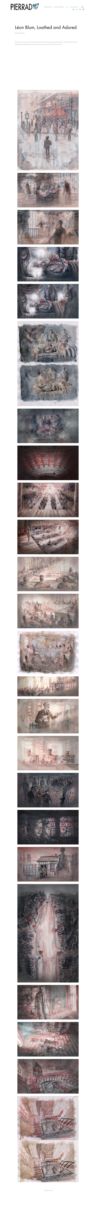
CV (67, 7)
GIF (82, 7)
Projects (48, 7)
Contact (74, 7)
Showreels (59, 7)
